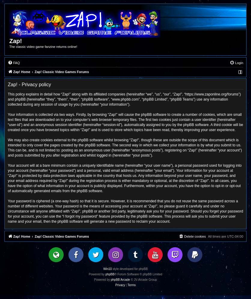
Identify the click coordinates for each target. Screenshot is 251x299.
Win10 (107, 269)
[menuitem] (14, 62)
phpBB (109, 274)
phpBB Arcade (120, 279)
